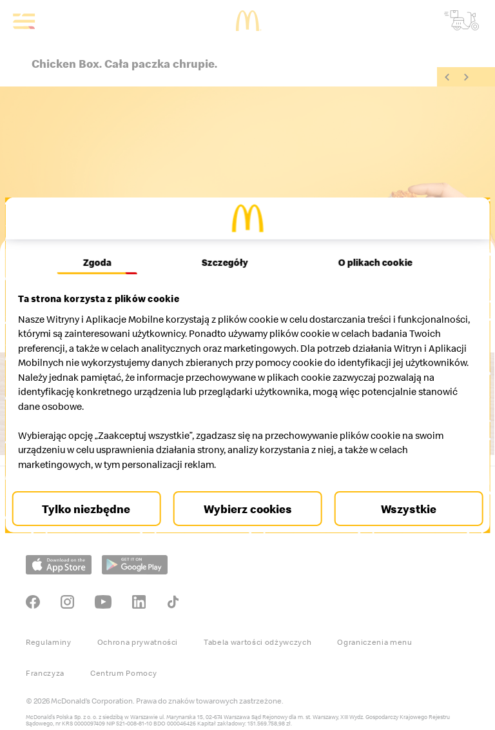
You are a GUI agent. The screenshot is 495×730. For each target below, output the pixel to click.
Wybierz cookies (248, 509)
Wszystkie (403, 509)
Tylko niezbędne (92, 509)
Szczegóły (225, 262)
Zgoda (102, 262)
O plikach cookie (370, 262)
